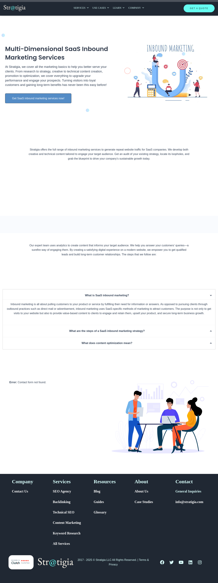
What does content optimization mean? (107, 343)
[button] (109, 295)
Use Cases (101, 7)
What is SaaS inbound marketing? (107, 295)
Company (136, 7)
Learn (119, 7)
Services (81, 7)
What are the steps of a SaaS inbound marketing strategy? (107, 331)
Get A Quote (199, 8)
